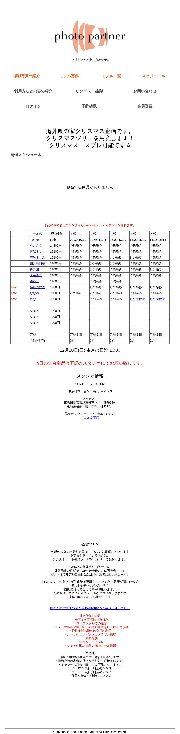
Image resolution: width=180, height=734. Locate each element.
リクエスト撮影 (89, 91)
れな (33, 299)
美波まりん (37, 257)
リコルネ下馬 (90, 417)
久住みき (36, 275)
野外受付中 (137, 299)
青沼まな (36, 251)
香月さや (36, 245)
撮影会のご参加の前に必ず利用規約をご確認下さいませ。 (90, 608)
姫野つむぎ (37, 287)
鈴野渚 (34, 269)
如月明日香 (37, 263)
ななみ (34, 293)
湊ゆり (34, 281)
